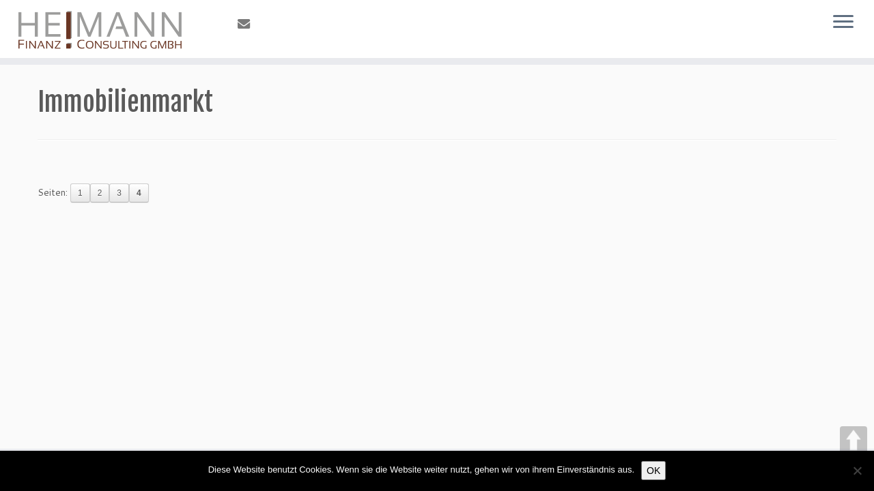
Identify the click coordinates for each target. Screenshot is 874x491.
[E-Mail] (248, 24)
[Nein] (857, 470)
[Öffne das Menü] (843, 22)
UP (853, 439)
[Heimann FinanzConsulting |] (100, 29)
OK (653, 470)
